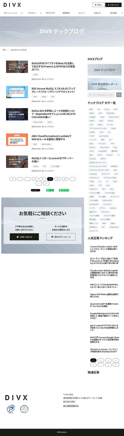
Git (109, 132)
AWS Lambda (46, 144)
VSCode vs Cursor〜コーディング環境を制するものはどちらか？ (104, 350)
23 (57, 179)
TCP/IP (92, 136)
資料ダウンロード (62, 236)
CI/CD (91, 151)
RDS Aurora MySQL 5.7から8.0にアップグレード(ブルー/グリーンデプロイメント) (53, 90)
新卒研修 (114, 166)
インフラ (92, 208)
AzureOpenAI (94, 204)
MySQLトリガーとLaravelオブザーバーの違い (52, 159)
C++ (100, 181)
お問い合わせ (114, 5)
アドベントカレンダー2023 (98, 166)
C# (107, 181)
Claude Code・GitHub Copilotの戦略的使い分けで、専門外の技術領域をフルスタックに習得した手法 (104, 274)
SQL (103, 227)
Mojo (111, 189)
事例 (91, 109)
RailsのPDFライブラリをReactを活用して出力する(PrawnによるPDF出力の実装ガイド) (53, 66)
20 (35, 179)
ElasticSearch (114, 227)
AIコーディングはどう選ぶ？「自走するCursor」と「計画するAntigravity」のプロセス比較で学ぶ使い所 (104, 260)
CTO (116, 174)
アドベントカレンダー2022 (98, 128)
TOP (4, 50)
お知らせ (97, 13)
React (36, 74)
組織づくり (93, 212)
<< (12, 179)
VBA (103, 189)
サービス (110, 124)
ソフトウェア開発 (95, 193)
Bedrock (113, 208)
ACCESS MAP (69, 401)
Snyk (115, 147)
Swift (115, 181)
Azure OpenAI (103, 136)
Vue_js (107, 109)
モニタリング (105, 174)
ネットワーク (93, 231)
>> (46, 183)
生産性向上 (93, 227)
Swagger (92, 117)
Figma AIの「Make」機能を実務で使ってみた (104, 295)
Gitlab (92, 113)
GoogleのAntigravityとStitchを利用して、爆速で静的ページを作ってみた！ (104, 315)
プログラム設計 (110, 193)
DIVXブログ (50, 13)
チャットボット (107, 204)
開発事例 (66, 13)
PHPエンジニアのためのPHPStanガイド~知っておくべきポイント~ (104, 285)
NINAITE (103, 159)
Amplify (92, 132)
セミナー (81, 13)
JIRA (100, 113)
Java (91, 124)
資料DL (99, 5)
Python (110, 121)
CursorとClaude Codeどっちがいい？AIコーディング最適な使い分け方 (103, 248)
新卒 (91, 155)
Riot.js (100, 155)
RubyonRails (104, 147)
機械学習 (114, 151)
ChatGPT (110, 155)
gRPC (91, 143)
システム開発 (55, 166)
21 (42, 179)
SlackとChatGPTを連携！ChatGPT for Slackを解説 (104, 305)
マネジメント (105, 212)
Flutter (113, 128)
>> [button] (116, 365)
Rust (108, 185)
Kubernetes (110, 113)
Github (92, 121)
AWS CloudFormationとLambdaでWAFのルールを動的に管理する (51, 137)
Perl (100, 185)
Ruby (102, 117)
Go (99, 109)
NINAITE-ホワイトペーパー (98, 162)
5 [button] (93, 365)
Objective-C (93, 189)
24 (65, 179)
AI (118, 155)
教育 (104, 223)
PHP (44, 166)
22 (50, 179)
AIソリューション (11, 13)
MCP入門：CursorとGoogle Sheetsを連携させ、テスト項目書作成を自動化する (104, 339)
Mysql (50, 122)
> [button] (108, 365)
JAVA (101, 132)
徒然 (102, 140)
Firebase (92, 147)
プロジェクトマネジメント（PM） (99, 170)
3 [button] (108, 360)
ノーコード (93, 140)
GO (110, 140)
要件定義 (92, 219)
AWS (35, 97)
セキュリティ (102, 143)
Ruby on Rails (38, 122)
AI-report (92, 159)
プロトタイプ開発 (109, 216)
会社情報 (113, 13)
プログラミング (94, 178)
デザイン (102, 208)
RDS (52, 97)
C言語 (91, 181)
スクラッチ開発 (105, 219)
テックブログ (49, 79)
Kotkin (92, 185)
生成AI (113, 223)
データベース (115, 197)
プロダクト (32, 13)
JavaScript (93, 174)
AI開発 (92, 197)
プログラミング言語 (110, 178)
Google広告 (102, 151)
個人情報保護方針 (71, 406)
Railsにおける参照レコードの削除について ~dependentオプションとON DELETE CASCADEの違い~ (53, 114)
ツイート (34, 189)
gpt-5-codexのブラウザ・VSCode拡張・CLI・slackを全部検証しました (104, 327)
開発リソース (94, 223)
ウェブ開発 (102, 197)
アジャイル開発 (94, 216)
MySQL (44, 97)
